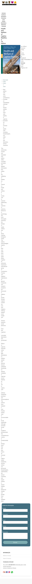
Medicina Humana (7, 555)
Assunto (4, 508)
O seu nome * (5, 514)
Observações (5, 532)
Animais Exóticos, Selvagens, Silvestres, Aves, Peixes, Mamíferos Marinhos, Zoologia (3, 19)
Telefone (4, 526)
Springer (23, 63)
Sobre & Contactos (7, 558)
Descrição (5, 80)
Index (4, 81)
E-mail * (4, 520)
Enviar (15, 542)
